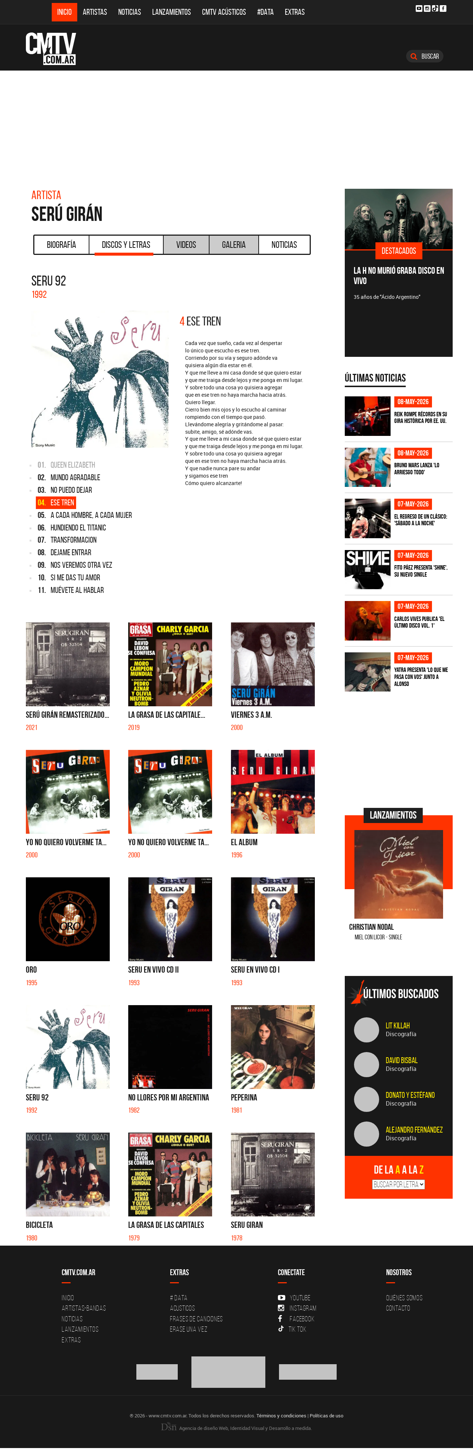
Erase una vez (189, 1329)
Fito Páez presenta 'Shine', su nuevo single (421, 571)
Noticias (129, 12)
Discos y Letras (124, 247)
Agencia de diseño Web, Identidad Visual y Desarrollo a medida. (236, 1428)
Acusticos (182, 1308)
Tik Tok (292, 1329)
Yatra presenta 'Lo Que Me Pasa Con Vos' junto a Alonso (421, 676)
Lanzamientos (171, 12)
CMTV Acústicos (224, 12)
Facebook (296, 1319)
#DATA (265, 12)
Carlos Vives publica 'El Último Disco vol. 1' (419, 622)
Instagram (297, 1308)
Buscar (425, 56)
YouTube (294, 1298)
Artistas (95, 12)
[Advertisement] (236, 126)
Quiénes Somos (404, 1298)
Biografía (61, 244)
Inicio (64, 12)
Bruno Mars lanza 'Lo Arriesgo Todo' (416, 468)
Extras (295, 12)
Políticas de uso (326, 1415)
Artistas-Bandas (84, 1308)
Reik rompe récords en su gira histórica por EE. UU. (420, 417)
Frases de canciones (196, 1319)
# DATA (179, 1298)
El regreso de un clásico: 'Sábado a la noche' (420, 520)
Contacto (398, 1308)
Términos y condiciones (281, 1415)
